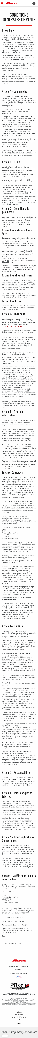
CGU (19, 1011)
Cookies (19, 1012)
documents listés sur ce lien (12, 326)
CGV (19, 1009)
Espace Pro (19, 1014)
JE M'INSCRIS (18, 969)
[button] (5, 1035)
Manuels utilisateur (19, 1017)
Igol (19, 1019)
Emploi (19, 1016)
